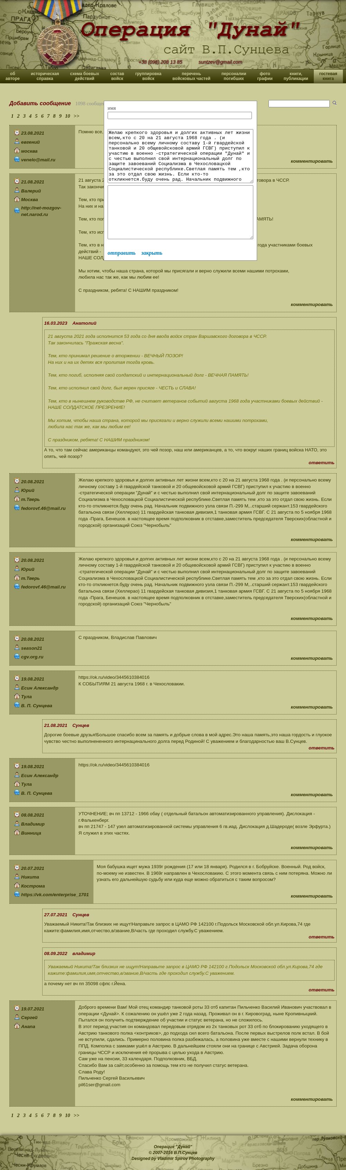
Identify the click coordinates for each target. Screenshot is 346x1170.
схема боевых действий (84, 76)
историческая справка (45, 76)
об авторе (13, 76)
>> (77, 116)
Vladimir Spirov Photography (186, 1158)
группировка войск (148, 76)
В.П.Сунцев (186, 1152)
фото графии (265, 76)
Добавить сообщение (40, 103)
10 (67, 116)
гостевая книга (328, 76)
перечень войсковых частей (191, 76)
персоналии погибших (233, 76)
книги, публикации (296, 76)
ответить (322, 462)
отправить (122, 274)
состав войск (117, 76)
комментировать (312, 161)
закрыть (151, 274)
